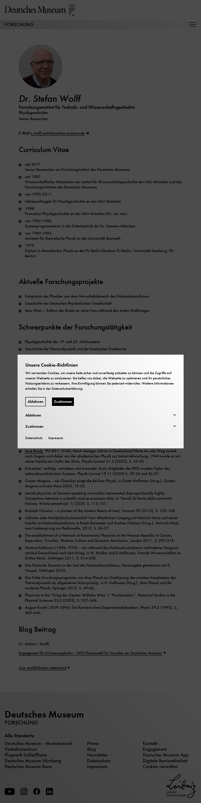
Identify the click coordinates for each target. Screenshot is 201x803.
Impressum (55, 438)
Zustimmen (63, 401)
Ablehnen (35, 401)
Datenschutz (33, 438)
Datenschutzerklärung (67, 388)
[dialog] (100, 401)
